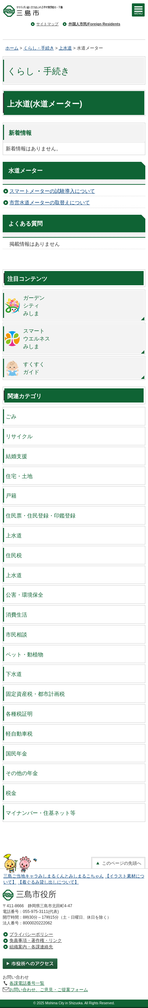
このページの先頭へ (118, 863)
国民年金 (16, 753)
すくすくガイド (34, 368)
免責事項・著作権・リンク (35, 940)
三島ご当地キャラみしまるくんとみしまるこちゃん (53, 876)
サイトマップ (47, 24)
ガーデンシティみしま (34, 305)
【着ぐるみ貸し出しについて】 (48, 882)
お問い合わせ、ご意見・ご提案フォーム (48, 989)
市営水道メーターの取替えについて (49, 202)
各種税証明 (19, 714)
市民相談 (16, 634)
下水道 (14, 674)
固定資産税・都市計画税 (35, 694)
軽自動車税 (19, 734)
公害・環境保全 (24, 595)
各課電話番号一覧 (26, 983)
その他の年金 (22, 773)
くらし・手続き (38, 48)
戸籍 (11, 496)
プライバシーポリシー (31, 934)
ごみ (11, 416)
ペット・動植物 (24, 654)
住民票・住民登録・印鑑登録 (41, 515)
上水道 (65, 48)
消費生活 (16, 615)
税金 (11, 793)
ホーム (11, 48)
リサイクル (19, 436)
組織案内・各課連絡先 (31, 946)
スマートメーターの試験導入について (52, 191)
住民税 (14, 555)
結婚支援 (16, 456)
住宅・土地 (19, 476)
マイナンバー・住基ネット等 (41, 813)
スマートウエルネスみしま (36, 338)
